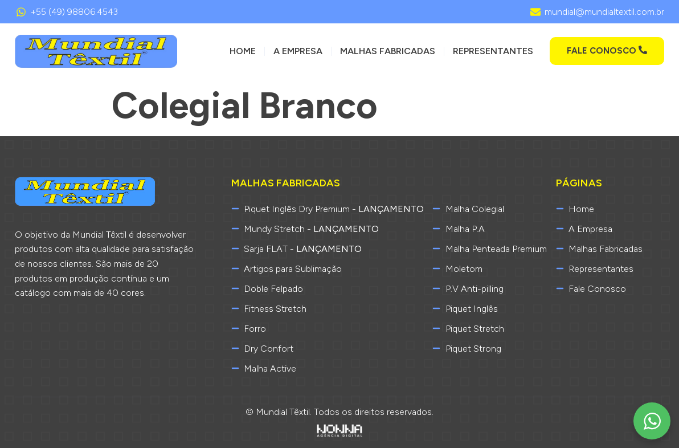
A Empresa (297, 51)
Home (243, 51)
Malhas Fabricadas (387, 51)
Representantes (493, 51)
